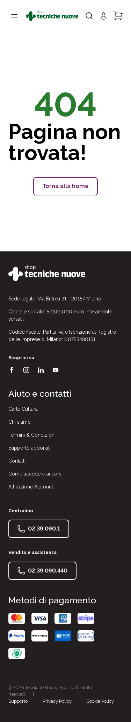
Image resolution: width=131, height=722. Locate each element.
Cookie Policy (100, 701)
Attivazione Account (30, 487)
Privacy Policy (57, 701)
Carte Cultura (23, 409)
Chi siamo (19, 422)
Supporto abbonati (29, 448)
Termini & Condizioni (32, 435)
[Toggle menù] (14, 15)
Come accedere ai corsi (35, 474)
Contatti (17, 461)
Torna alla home (65, 186)
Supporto (18, 701)
